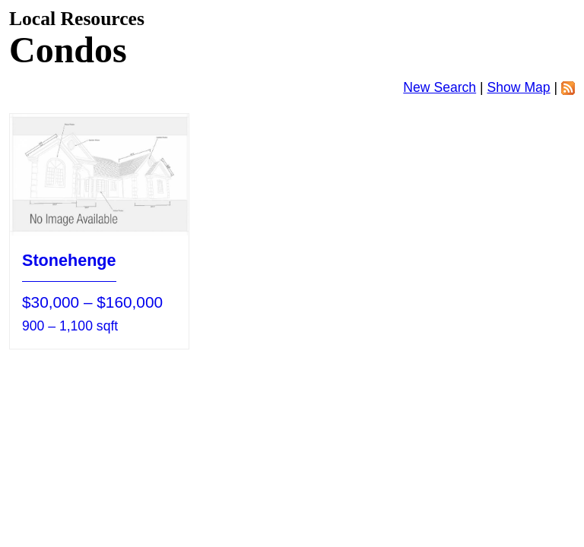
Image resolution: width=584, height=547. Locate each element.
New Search (439, 87)
